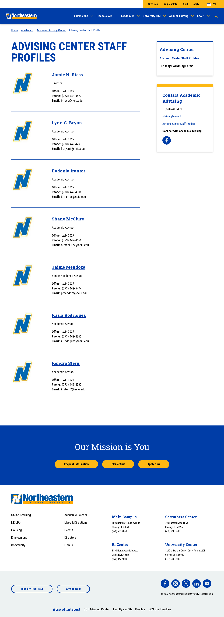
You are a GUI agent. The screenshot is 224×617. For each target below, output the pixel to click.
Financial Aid (104, 16)
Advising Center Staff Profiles (178, 123)
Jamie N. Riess (67, 74)
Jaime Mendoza (68, 267)
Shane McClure (68, 219)
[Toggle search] (216, 16)
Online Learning (21, 515)
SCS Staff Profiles (160, 609)
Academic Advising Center (51, 30)
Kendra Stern (66, 363)
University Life (152, 16)
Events (68, 530)
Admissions (81, 16)
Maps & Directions (76, 522)
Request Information (76, 464)
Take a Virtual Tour (31, 589)
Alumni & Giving (178, 16)
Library (68, 545)
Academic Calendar (76, 515)
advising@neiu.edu (172, 116)
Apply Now (154, 464)
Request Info (170, 4)
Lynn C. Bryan (67, 122)
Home (14, 30)
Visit (185, 4)
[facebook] (166, 140)
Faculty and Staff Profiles (129, 609)
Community (18, 545)
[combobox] (211, 4)
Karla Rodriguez (69, 315)
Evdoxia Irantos (69, 171)
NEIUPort (17, 522)
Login (210, 593)
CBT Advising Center (97, 609)
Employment (19, 537)
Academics (127, 16)
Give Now (153, 4)
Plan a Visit (118, 464)
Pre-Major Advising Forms (176, 66)
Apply (196, 4)
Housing (16, 530)
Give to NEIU (73, 589)
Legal (203, 593)
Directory (70, 537)
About (200, 16)
